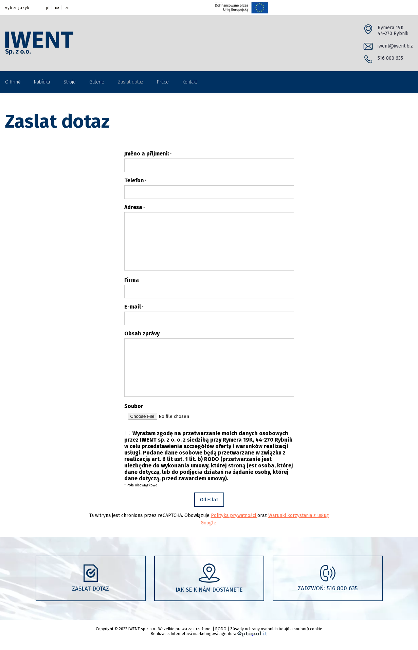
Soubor (133, 406)
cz (57, 7)
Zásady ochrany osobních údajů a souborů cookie (276, 629)
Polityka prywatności (234, 515)
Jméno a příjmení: (146, 153)
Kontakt (189, 82)
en (67, 7)
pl (48, 7)
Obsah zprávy (142, 333)
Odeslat (209, 500)
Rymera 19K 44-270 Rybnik (393, 30)
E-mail (132, 306)
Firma (131, 280)
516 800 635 (390, 58)
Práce (163, 82)
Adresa (133, 207)
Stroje (69, 82)
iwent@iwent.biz (395, 46)
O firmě (12, 82)
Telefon (134, 180)
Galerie (96, 82)
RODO (220, 629)
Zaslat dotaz (130, 82)
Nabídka (42, 82)
